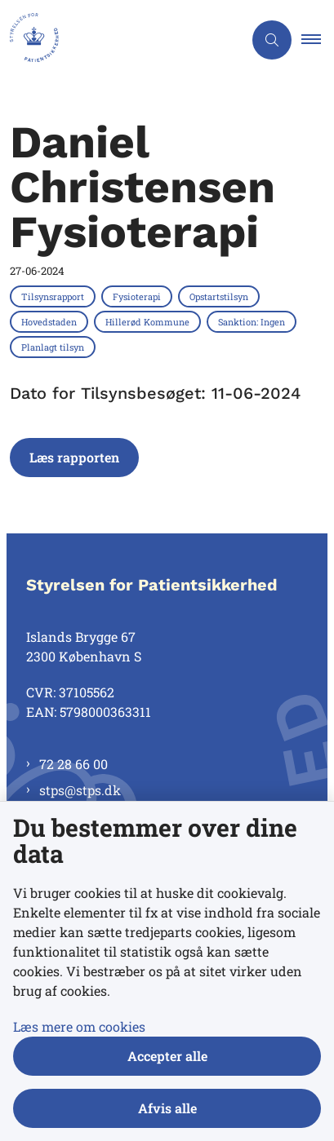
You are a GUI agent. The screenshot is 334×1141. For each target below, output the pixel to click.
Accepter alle (167, 1055)
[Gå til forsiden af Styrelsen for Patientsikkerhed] (121, 40)
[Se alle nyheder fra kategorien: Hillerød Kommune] (149, 321)
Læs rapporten (74, 457)
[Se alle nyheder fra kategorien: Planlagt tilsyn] (54, 346)
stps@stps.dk (80, 789)
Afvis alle (167, 1108)
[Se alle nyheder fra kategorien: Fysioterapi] (138, 296)
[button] (317, 40)
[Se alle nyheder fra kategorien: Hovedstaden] (50, 321)
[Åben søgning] (272, 40)
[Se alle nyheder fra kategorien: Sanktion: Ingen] (253, 321)
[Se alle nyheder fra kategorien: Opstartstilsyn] (220, 296)
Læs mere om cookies (79, 1026)
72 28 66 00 (73, 763)
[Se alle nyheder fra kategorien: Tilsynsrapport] (54, 296)
